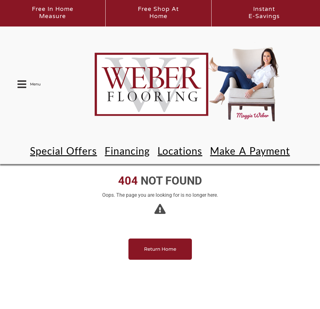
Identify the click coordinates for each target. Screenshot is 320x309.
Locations (180, 150)
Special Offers (63, 150)
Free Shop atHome (158, 13)
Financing (127, 150)
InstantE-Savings (264, 13)
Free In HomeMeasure (52, 13)
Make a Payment (250, 150)
